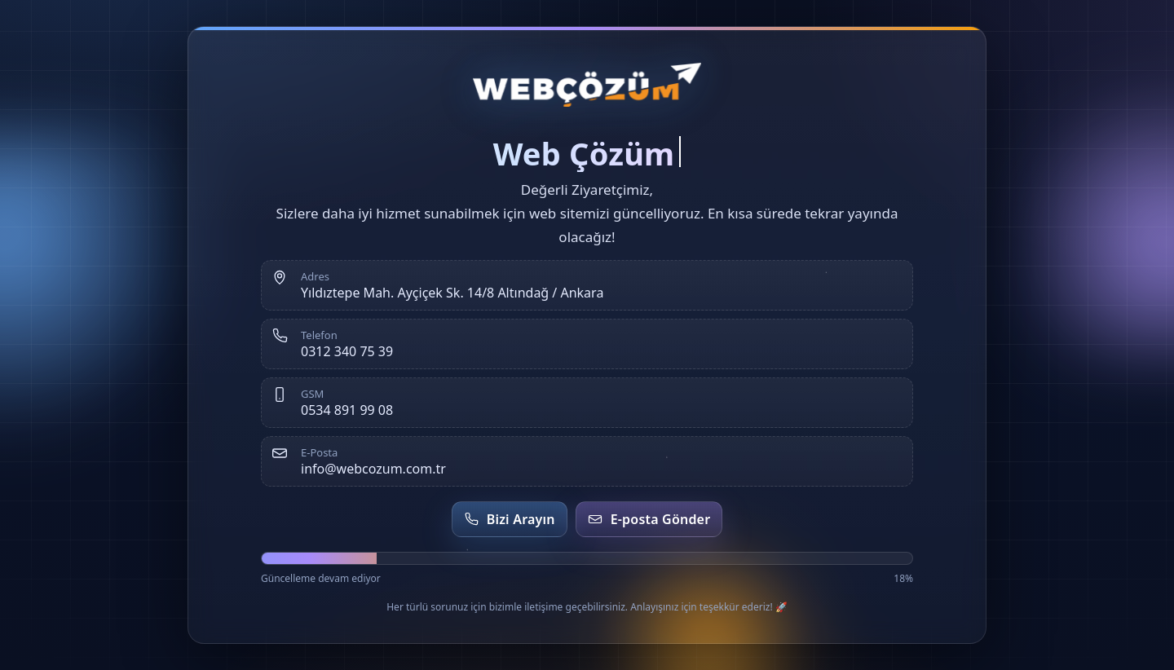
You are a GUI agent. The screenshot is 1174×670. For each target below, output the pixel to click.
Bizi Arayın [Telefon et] (509, 519)
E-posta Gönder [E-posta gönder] (649, 519)
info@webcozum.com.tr (373, 469)
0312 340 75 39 (347, 351)
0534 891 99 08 (347, 410)
